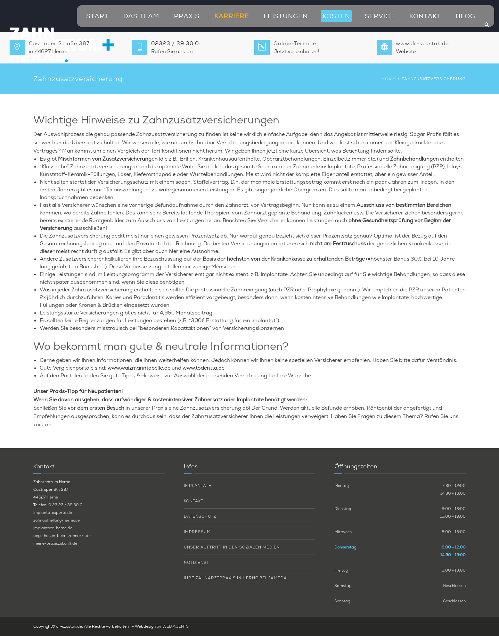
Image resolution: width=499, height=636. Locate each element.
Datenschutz (200, 516)
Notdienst (196, 562)
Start (97, 16)
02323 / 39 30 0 (175, 43)
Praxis (187, 16)
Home (389, 78)
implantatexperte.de (52, 512)
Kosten (336, 16)
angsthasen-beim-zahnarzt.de (62, 535)
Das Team (141, 16)
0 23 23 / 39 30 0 (65, 504)
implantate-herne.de (52, 528)
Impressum (197, 531)
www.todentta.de (204, 367)
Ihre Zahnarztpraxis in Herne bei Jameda (235, 578)
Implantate (197, 485)
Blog (465, 16)
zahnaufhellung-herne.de (56, 520)
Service (380, 16)
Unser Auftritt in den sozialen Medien (232, 547)
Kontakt (425, 16)
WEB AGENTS (175, 626)
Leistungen (286, 16)
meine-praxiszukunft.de (55, 543)
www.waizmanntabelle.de (139, 367)
